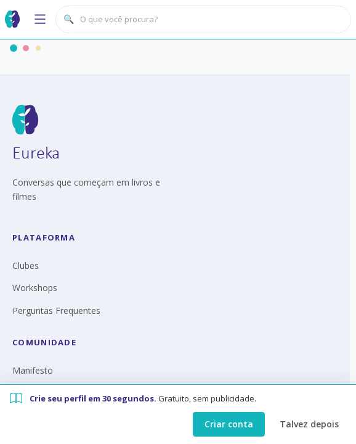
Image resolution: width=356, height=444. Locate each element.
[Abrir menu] (40, 19)
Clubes (25, 265)
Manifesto (32, 370)
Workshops (34, 288)
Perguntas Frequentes (56, 310)
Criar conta (228, 424)
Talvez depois (309, 424)
